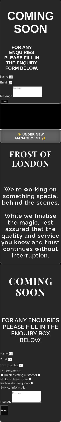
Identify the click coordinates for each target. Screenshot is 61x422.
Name (4, 76)
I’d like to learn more (14, 379)
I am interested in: (10, 371)
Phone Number (9, 365)
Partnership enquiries (15, 383)
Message (6, 96)
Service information (13, 387)
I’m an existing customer (20, 375)
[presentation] (24, 116)
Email (4, 82)
